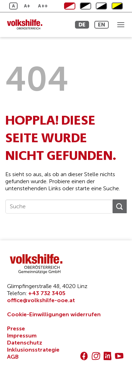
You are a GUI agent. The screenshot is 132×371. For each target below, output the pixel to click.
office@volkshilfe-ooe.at (41, 300)
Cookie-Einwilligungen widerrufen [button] (54, 314)
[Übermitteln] (120, 206)
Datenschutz (24, 342)
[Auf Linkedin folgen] (107, 356)
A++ (43, 5)
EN (101, 24)
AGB (13, 356)
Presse (16, 328)
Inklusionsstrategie (33, 349)
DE (82, 24)
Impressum (22, 335)
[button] (121, 24)
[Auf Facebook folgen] (84, 356)
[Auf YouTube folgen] (119, 356)
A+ (27, 5)
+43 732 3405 (46, 293)
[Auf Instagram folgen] (96, 356)
